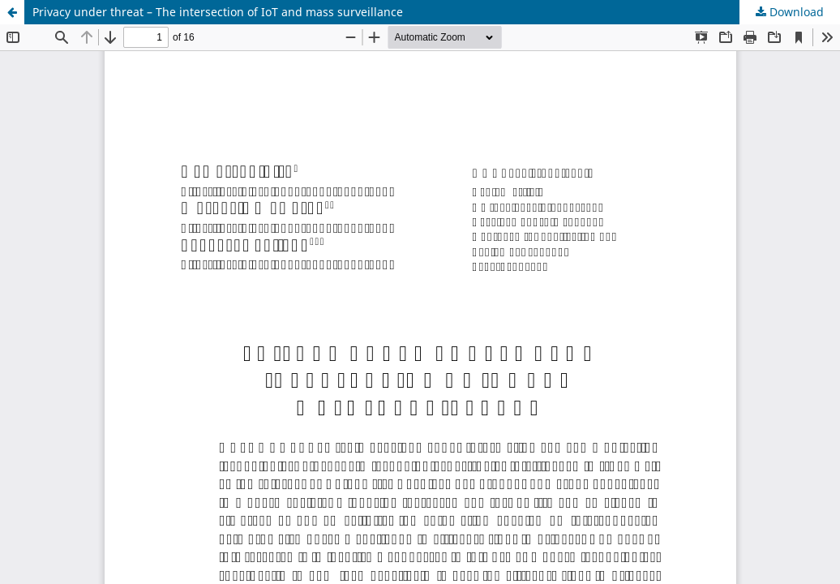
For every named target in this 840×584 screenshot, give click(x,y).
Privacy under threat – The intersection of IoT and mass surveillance (217, 11)
